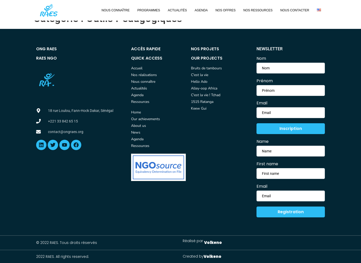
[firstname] (290, 68)
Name (262, 141)
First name (267, 164)
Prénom (264, 81)
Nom (261, 58)
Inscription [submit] (290, 129)
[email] (290, 112)
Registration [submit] (291, 212)
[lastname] (290, 90)
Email (261, 103)
